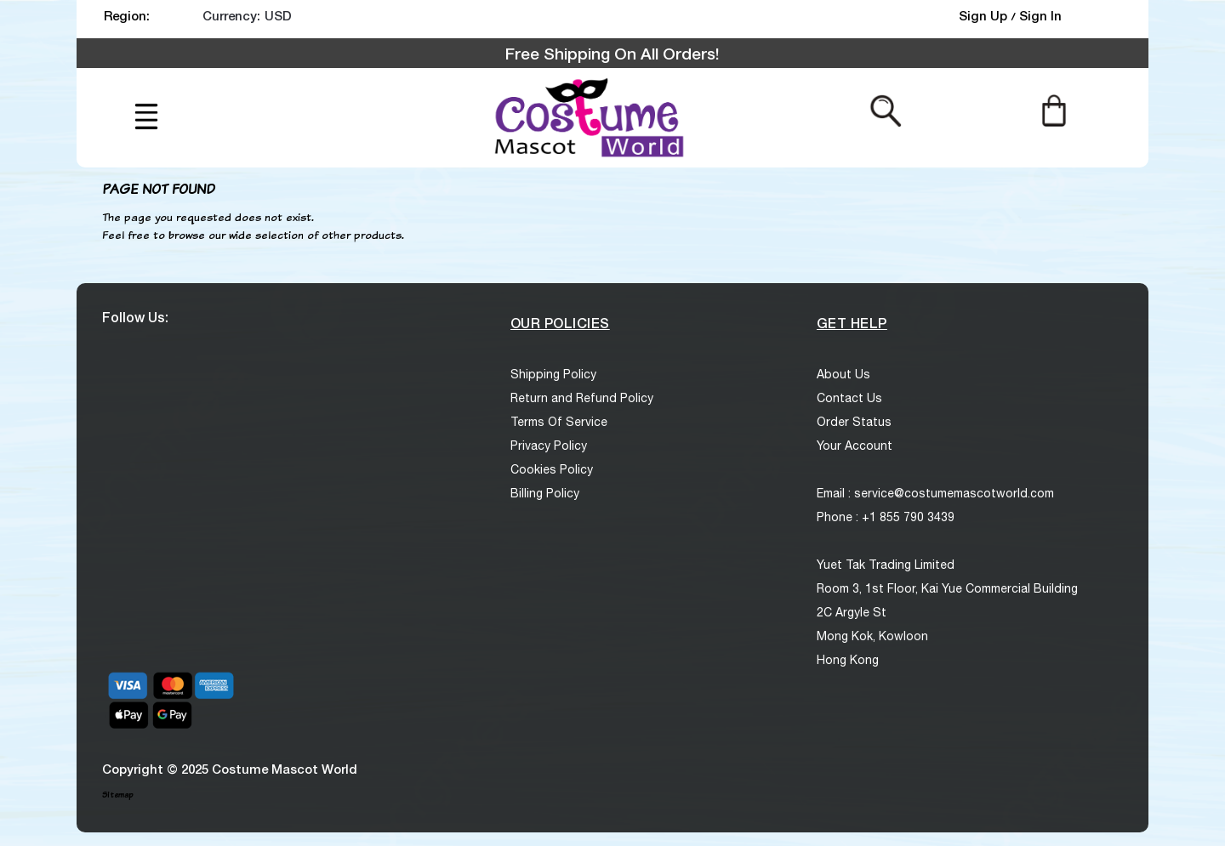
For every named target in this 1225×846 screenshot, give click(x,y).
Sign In (1040, 15)
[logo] (587, 117)
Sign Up (985, 15)
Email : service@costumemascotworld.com (935, 493)
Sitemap (117, 794)
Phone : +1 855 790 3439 (885, 517)
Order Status (854, 422)
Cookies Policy (551, 469)
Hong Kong (848, 660)
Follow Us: (135, 317)
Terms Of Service (558, 422)
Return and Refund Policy (581, 398)
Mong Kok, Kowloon (872, 636)
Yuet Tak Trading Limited (885, 564)
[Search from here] (886, 109)
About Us (843, 374)
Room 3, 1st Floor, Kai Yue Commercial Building (947, 588)
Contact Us (849, 398)
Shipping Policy (553, 374)
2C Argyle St (851, 612)
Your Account (854, 445)
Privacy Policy (548, 445)
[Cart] (1053, 109)
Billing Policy (544, 493)
